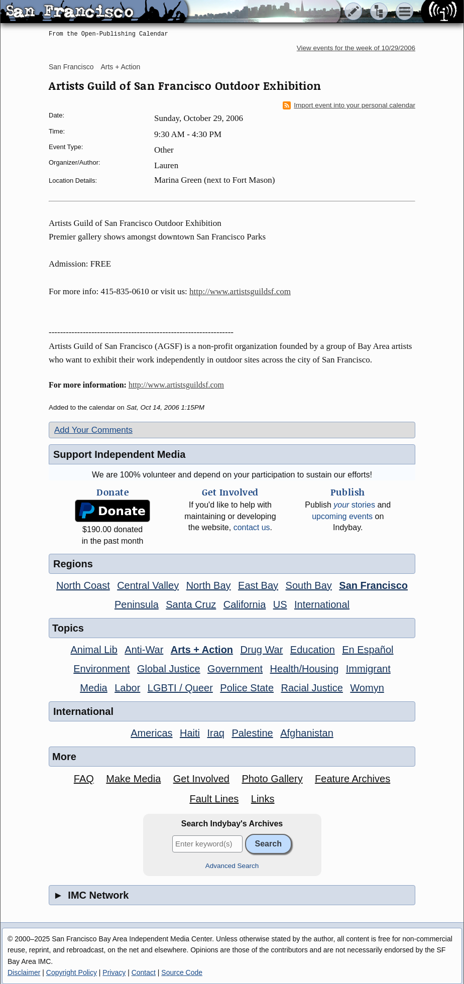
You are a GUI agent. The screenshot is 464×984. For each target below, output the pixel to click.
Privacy (114, 972)
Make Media (133, 778)
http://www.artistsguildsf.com (240, 291)
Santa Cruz (191, 604)
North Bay (208, 585)
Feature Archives (352, 778)
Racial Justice (311, 687)
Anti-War (144, 649)
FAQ (84, 778)
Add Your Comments (93, 430)
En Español (367, 649)
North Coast (83, 585)
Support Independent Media (119, 454)
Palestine (252, 733)
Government (235, 668)
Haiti (190, 733)
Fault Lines (214, 798)
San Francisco (71, 67)
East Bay (258, 585)
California (244, 604)
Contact (144, 972)
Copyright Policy (71, 972)
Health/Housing (304, 668)
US (280, 604)
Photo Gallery (272, 778)
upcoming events (342, 516)
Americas (151, 733)
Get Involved (201, 778)
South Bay (309, 585)
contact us (252, 527)
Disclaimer (24, 972)
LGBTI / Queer (180, 687)
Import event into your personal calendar (349, 105)
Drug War (262, 649)
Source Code (181, 972)
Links (263, 798)
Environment (101, 668)
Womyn (367, 687)
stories (354, 505)
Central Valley (148, 585)
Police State (247, 687)
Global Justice (168, 668)
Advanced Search (232, 866)
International (322, 604)
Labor (127, 687)
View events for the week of (356, 48)
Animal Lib (93, 649)
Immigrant (368, 668)
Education (312, 649)
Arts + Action (120, 67)
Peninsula (136, 604)
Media (93, 687)
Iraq (215, 733)
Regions (73, 563)
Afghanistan (306, 733)
